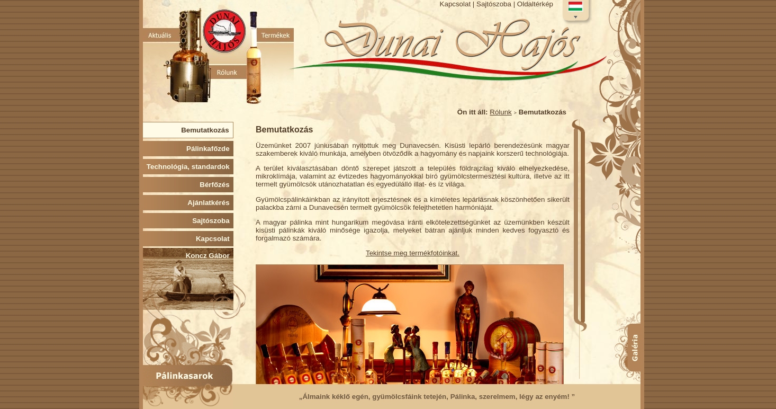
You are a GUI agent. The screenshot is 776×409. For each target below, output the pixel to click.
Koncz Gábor (209, 256)
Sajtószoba (493, 4)
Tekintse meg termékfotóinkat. (412, 253)
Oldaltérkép (535, 4)
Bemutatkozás (207, 130)
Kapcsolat (455, 4)
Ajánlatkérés (210, 203)
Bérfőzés (216, 185)
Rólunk (501, 112)
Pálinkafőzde (209, 149)
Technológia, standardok (190, 167)
